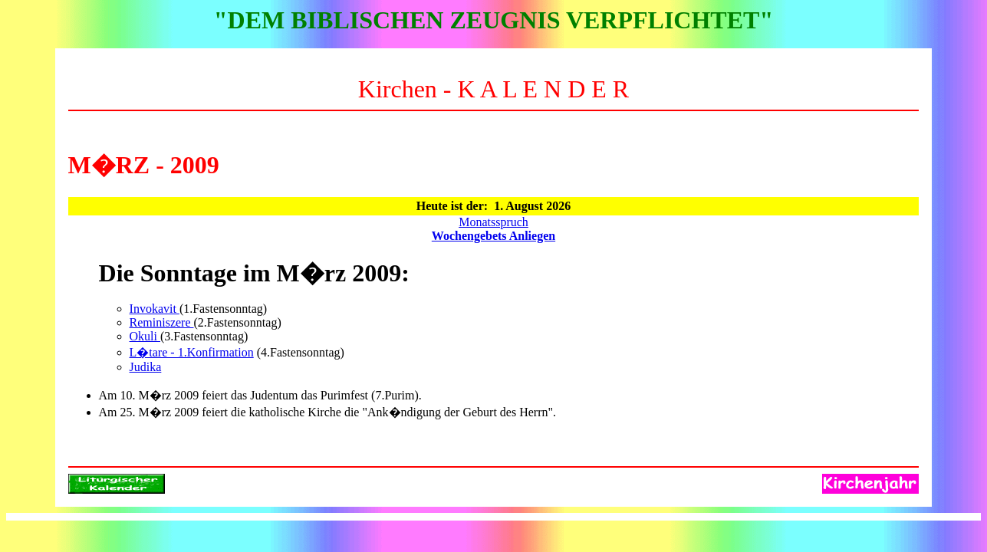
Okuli (145, 336)
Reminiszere (162, 322)
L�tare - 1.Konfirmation (192, 352)
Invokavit (154, 308)
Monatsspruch (493, 221)
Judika (146, 366)
